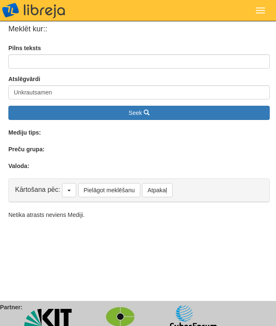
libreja (33, 10)
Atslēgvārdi (24, 79)
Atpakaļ (157, 190)
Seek (139, 113)
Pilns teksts (24, 48)
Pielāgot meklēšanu (109, 190)
